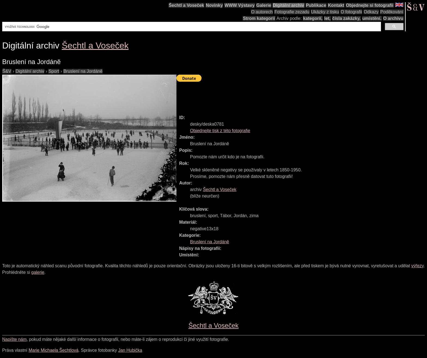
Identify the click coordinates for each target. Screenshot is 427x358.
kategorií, (312, 18)
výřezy (417, 265)
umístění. (372, 18)
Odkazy (371, 12)
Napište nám (14, 339)
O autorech (262, 12)
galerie (37, 272)
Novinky (214, 5)
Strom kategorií (259, 18)
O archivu (393, 18)
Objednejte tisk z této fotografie (220, 130)
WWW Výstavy (240, 5)
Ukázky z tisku (325, 12)
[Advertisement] (275, 96)
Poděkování (391, 12)
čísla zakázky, (346, 18)
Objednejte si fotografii (369, 5)
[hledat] (191, 26)
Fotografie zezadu (291, 12)
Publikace (316, 5)
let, (327, 18)
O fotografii (351, 12)
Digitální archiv (288, 5)
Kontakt (336, 5)
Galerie (263, 5)
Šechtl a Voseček (186, 5)
